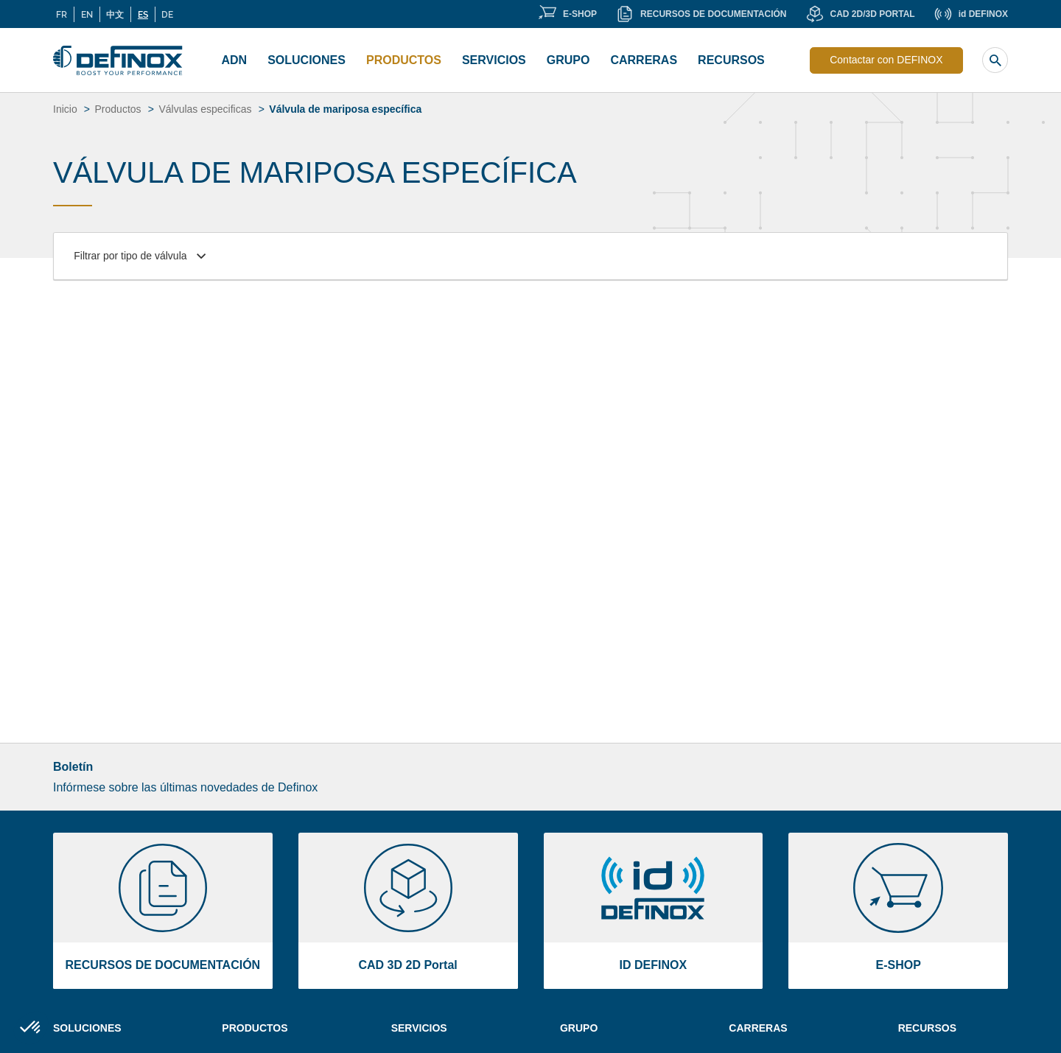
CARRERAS (643, 60)
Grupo (568, 60)
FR (61, 14)
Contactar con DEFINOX (886, 60)
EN (87, 14)
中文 (115, 14)
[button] (31, 1028)
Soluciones (306, 60)
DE (167, 14)
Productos (403, 60)
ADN (235, 60)
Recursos (731, 60)
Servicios (494, 60)
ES (143, 14)
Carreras (758, 1028)
